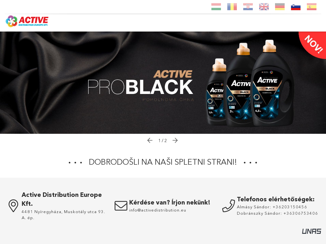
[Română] (232, 6)
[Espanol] (311, 6)
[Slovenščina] (296, 6)
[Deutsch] (280, 6)
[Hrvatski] (248, 6)
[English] (264, 6)
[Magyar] (216, 6)
